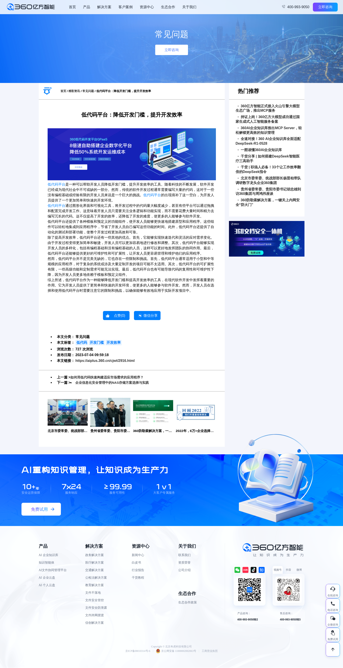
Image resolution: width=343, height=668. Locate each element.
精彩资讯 (74, 91)
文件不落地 (93, 593)
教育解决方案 (94, 585)
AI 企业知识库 (48, 555)
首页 (72, 7)
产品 (86, 7)
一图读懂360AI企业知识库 (260, 150)
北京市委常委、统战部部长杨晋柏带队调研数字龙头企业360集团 (268, 180)
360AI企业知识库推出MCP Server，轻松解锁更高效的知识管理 (269, 130)
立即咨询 (325, 7)
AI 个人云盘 (47, 585)
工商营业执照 (210, 651)
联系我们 (184, 555)
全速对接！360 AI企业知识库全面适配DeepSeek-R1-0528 (268, 141)
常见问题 (88, 91)
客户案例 (125, 7)
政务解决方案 (94, 555)
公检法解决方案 (96, 578)
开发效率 (114, 342)
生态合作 (168, 7)
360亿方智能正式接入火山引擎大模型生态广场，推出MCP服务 (268, 108)
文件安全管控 (94, 600)
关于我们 (189, 7)
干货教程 (138, 578)
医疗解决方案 (94, 562)
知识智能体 (46, 562)
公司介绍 (184, 570)
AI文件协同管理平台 (53, 570)
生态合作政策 (187, 602)
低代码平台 (56, 184)
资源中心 (147, 7)
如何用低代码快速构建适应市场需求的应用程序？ (109, 377)
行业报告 (138, 570)
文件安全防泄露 (96, 608)
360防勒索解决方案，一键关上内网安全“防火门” (268, 202)
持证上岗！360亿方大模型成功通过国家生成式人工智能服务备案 (268, 119)
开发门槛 (97, 342)
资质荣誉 (184, 562)
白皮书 (136, 562)
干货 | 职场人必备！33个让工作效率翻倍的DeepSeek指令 (268, 169)
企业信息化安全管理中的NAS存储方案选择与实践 (114, 382)
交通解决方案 (94, 570)
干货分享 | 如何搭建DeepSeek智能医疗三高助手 (268, 158)
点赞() (119, 315)
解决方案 (104, 7)
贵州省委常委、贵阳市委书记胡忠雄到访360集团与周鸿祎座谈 (268, 191)
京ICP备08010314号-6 (137, 651)
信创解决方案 (94, 623)
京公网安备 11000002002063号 (176, 651)
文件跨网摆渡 (94, 615)
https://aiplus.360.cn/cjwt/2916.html (105, 361)
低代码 (81, 342)
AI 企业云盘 (47, 578)
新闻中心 (138, 555)
